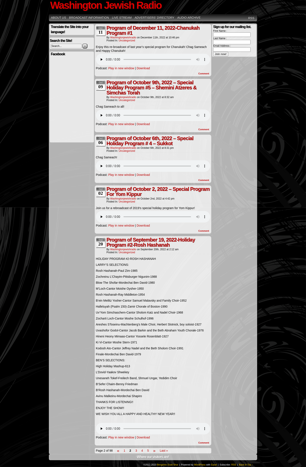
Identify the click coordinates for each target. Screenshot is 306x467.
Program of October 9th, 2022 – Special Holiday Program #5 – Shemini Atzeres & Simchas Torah (151, 87)
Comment (204, 73)
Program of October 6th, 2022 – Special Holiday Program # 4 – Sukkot (149, 140)
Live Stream (122, 17)
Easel (214, 464)
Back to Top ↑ (246, 464)
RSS (251, 18)
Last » (164, 450)
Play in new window (121, 68)
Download (143, 68)
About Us (58, 17)
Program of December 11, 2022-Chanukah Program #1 (153, 30)
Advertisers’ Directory (154, 17)
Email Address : (222, 45)
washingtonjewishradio (123, 37)
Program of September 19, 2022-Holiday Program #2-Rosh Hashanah (150, 242)
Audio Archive (189, 17)
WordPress (199, 464)
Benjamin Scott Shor (167, 464)
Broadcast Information (89, 17)
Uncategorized (127, 40)
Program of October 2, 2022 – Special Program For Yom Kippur (158, 191)
